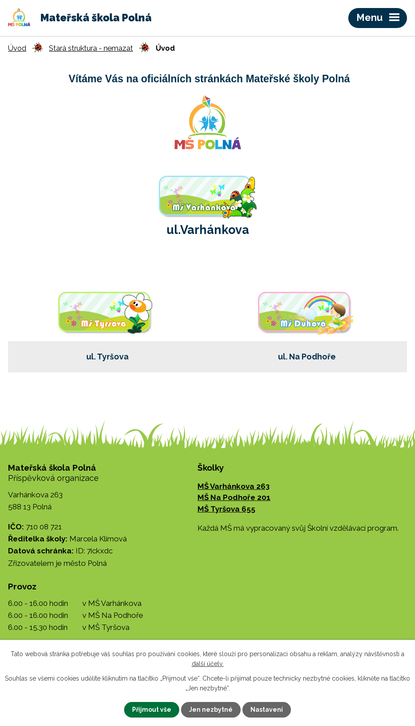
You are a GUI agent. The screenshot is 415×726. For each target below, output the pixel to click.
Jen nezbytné (211, 709)
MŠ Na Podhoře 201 (233, 497)
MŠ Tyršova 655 (226, 508)
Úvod (17, 48)
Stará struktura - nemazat (91, 48)
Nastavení (266, 709)
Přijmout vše (151, 709)
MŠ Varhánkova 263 (233, 486)
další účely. (208, 663)
